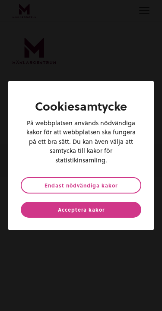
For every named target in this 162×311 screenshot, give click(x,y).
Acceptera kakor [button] (81, 209)
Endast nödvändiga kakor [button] (81, 185)
